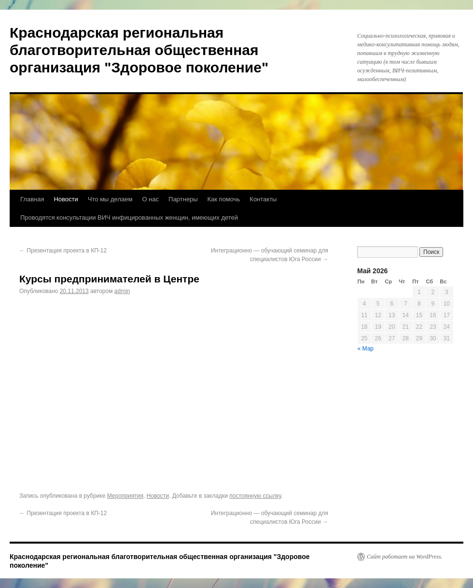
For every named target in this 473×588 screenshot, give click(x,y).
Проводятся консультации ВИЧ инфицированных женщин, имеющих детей (129, 217)
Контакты (263, 199)
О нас (150, 199)
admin (122, 291)
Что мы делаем (110, 199)
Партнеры (182, 199)
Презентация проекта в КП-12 (63, 250)
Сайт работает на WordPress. (405, 556)
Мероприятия (125, 495)
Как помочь (224, 199)
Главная (32, 199)
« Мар (366, 348)
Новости (66, 199)
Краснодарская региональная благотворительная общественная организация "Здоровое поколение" (139, 50)
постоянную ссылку (255, 495)
